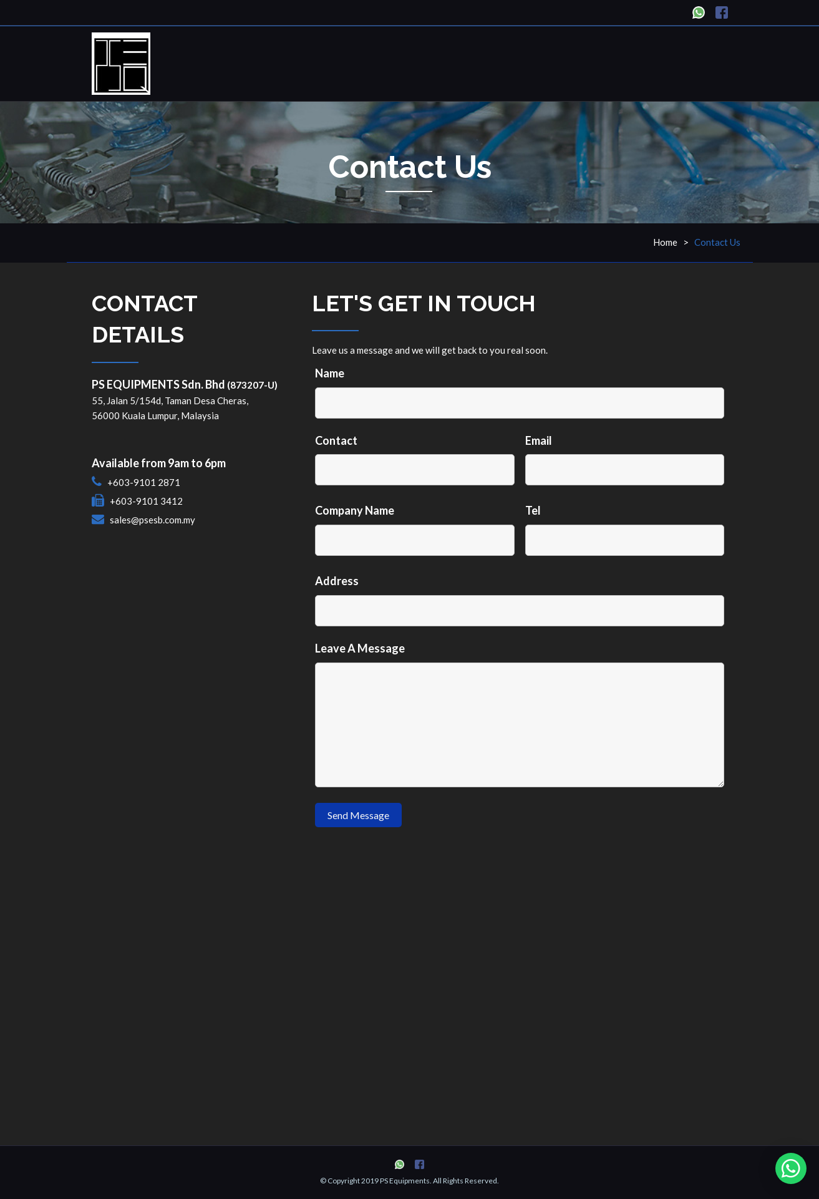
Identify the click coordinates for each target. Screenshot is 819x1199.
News (606, 61)
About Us (490, 61)
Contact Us (668, 61)
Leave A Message (360, 648)
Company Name (354, 510)
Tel (533, 510)
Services (552, 61)
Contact (336, 440)
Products (422, 61)
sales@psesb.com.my (152, 519)
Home (364, 61)
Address (337, 581)
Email (538, 440)
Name (329, 373)
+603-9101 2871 (143, 482)
